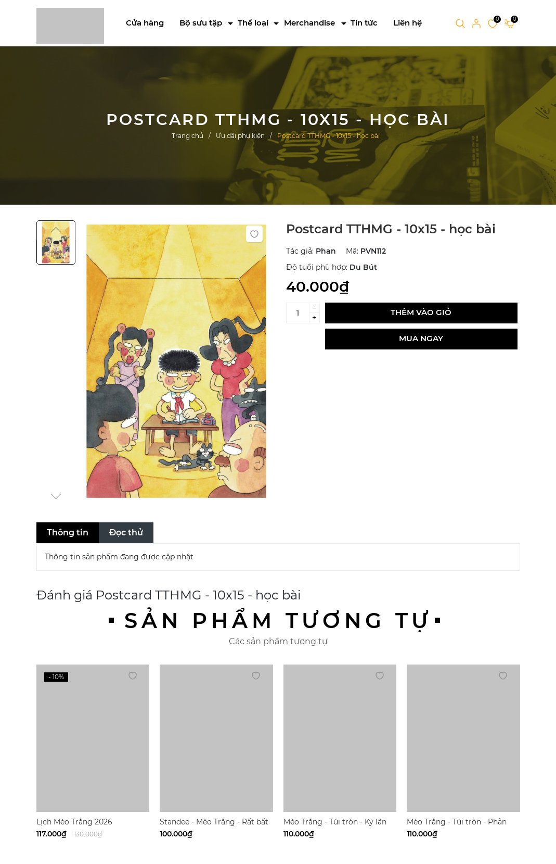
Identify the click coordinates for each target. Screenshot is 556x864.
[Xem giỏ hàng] (509, 23)
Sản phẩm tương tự (278, 620)
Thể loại (253, 23)
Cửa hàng (145, 23)
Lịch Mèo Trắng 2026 (74, 822)
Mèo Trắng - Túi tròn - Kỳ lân (334, 822)
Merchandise (309, 23)
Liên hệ (407, 23)
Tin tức (364, 23)
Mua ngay (421, 338)
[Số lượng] (297, 313)
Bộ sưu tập (200, 23)
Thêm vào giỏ (421, 312)
